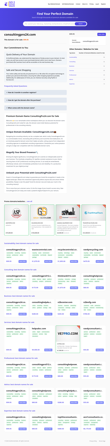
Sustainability (73, 57)
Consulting (72, 61)
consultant (98, 334)
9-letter (63, 310)
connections (61, 307)
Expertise (72, 84)
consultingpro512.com (43, 275)
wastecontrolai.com (42, 249)
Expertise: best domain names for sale (19, 411)
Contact (78, 4)
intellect (60, 283)
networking (73, 305)
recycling (34, 253)
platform (49, 279)
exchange (68, 307)
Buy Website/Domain (54, 4)
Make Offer (101, 34)
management (66, 422)
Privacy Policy (93, 441)
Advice (71, 79)
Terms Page (102, 441)
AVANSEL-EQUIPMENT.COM (64, 223)
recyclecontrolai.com (68, 249)
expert (85, 336)
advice (21, 255)
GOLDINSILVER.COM (37, 223)
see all (29, 201)
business (23, 253)
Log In (97, 4)
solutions (91, 281)
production (97, 305)
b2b (85, 310)
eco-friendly (43, 255)
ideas (68, 281)
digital (44, 279)
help (50, 307)
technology (66, 253)
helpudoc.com (39, 328)
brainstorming (61, 281)
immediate (86, 283)
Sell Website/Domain (68, 4)
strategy (74, 279)
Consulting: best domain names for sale (20, 270)
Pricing (91, 4)
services (9, 255)
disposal (50, 255)
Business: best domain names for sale (19, 296)
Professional (72, 75)
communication (45, 332)
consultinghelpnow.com (95, 275)
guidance (39, 307)
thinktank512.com (67, 275)
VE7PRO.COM (61, 344)
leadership (92, 424)
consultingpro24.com (20, 34)
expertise (9, 257)
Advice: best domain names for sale (18, 384)
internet (39, 279)
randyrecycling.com (93, 249)
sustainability (10, 253)
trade (92, 305)
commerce (86, 305)
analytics (66, 257)
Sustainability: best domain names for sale (21, 243)
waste (39, 253)
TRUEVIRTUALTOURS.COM (90, 223)
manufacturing (99, 307)
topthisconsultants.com (69, 417)
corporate (66, 305)
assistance (93, 279)
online (33, 279)
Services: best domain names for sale (19, 322)
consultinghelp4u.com (43, 302)
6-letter (89, 310)
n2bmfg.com (89, 302)
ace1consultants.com (94, 417)
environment (46, 253)
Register (103, 4)
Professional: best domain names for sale (21, 358)
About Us (84, 4)
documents (35, 336)
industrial (92, 307)
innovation (67, 279)
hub (59, 310)
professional (15, 255)
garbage (34, 257)
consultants (87, 422)
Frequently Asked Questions (15, 86)
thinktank (73, 281)
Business (71, 66)
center (73, 307)
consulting (17, 253)
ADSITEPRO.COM (10, 223)
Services (71, 70)
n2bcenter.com (65, 302)
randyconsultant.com (94, 328)
